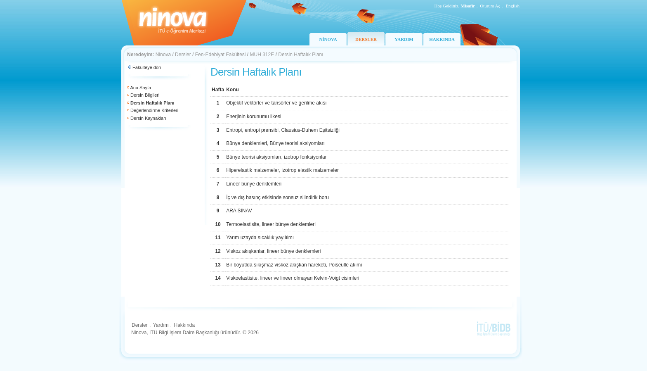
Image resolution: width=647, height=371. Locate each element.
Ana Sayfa (140, 87)
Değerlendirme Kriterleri (154, 110)
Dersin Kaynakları (148, 118)
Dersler (183, 54)
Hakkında (184, 325)
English (512, 5)
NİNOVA (328, 39)
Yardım (161, 325)
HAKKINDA (442, 39)
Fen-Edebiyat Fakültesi (220, 54)
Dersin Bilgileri (144, 95)
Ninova (163, 54)
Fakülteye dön (146, 67)
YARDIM (403, 39)
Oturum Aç (490, 5)
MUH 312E (262, 54)
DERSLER (366, 39)
